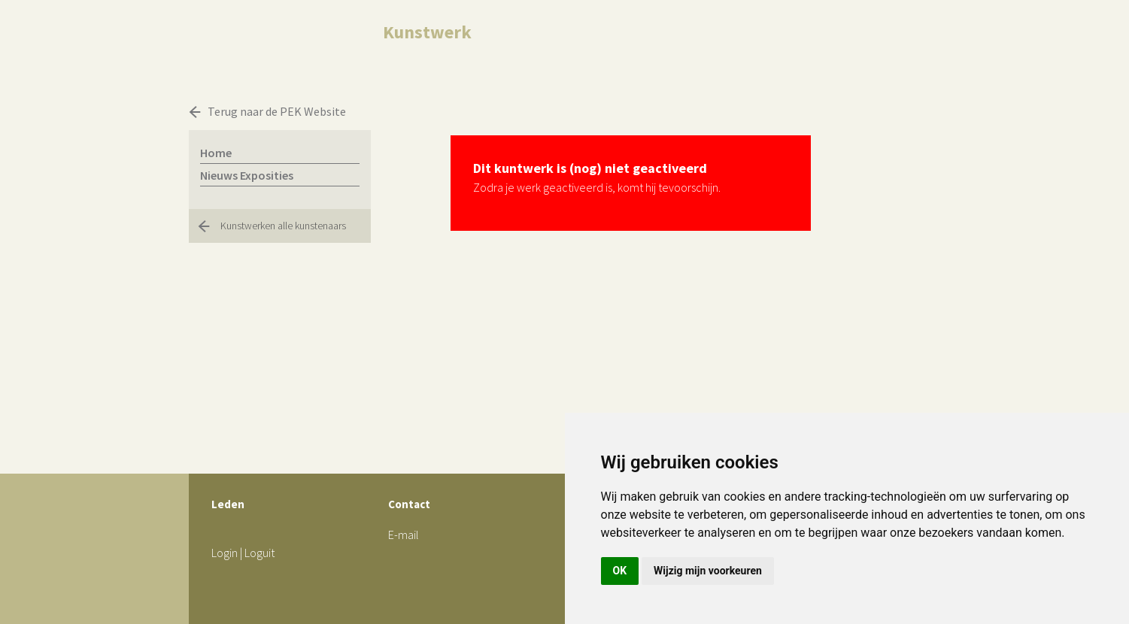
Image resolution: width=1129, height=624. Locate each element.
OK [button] (620, 571)
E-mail (403, 534)
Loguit (259, 552)
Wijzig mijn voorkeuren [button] (708, 571)
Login (224, 552)
